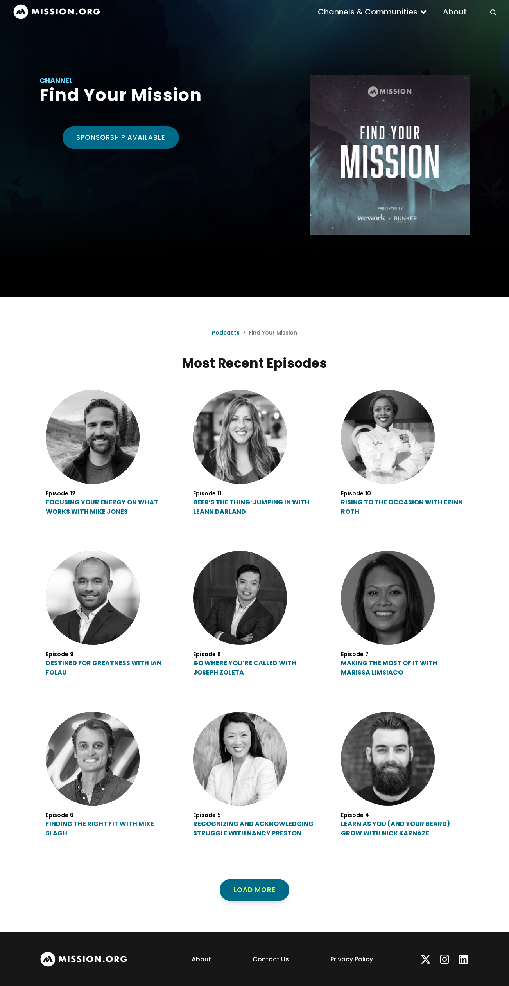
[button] (372, 11)
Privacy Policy (351, 959)
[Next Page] (254, 890)
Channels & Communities (368, 11)
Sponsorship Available (120, 137)
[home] (57, 12)
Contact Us (271, 959)
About (455, 11)
